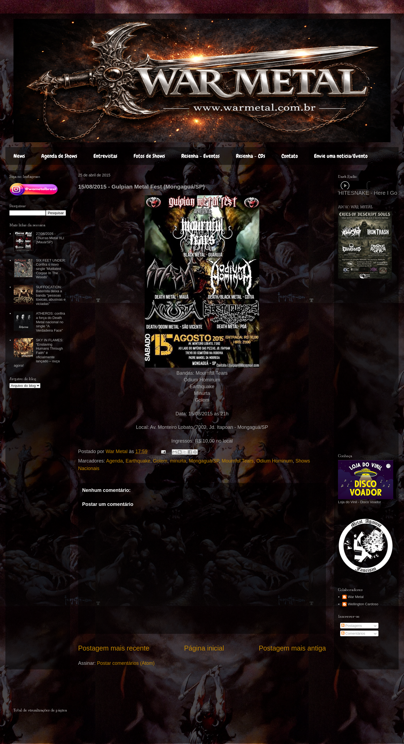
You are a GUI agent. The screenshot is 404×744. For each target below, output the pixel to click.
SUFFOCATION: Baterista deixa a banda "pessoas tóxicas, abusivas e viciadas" (50, 295)
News (19, 155)
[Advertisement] (44, 691)
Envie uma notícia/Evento (341, 155)
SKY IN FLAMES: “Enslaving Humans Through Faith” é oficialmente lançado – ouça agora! (38, 352)
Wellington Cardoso (363, 604)
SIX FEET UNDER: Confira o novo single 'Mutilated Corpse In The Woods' (51, 268)
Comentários (353, 633)
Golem (160, 461)
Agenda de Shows (59, 155)
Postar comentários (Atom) (126, 663)
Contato (289, 155)
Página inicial (204, 648)
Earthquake (138, 461)
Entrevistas (105, 155)
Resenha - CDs (250, 155)
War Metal (356, 597)
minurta (178, 461)
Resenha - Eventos (200, 155)
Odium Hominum (274, 461)
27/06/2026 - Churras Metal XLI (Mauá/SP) (50, 238)
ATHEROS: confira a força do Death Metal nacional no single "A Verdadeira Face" (50, 321)
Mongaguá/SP (204, 461)
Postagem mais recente (113, 648)
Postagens (351, 626)
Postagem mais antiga (292, 648)
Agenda (114, 461)
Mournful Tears (238, 461)
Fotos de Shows (149, 155)
